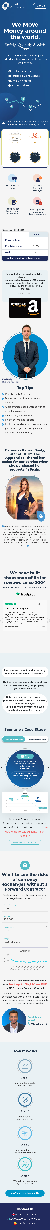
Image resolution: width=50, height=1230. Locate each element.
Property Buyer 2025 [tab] (13, 739)
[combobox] (25, 907)
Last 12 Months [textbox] (12, 942)
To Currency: (9, 927)
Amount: (7, 916)
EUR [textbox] (7, 930)
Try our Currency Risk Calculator (25, 842)
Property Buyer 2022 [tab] (36, 739)
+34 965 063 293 (27, 1223)
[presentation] (2, 620)
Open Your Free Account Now (25, 1193)
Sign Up (41, 6)
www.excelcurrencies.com (26, 1218)
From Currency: (10, 905)
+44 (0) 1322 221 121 (26, 1214)
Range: (6, 939)
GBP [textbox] (7, 908)
